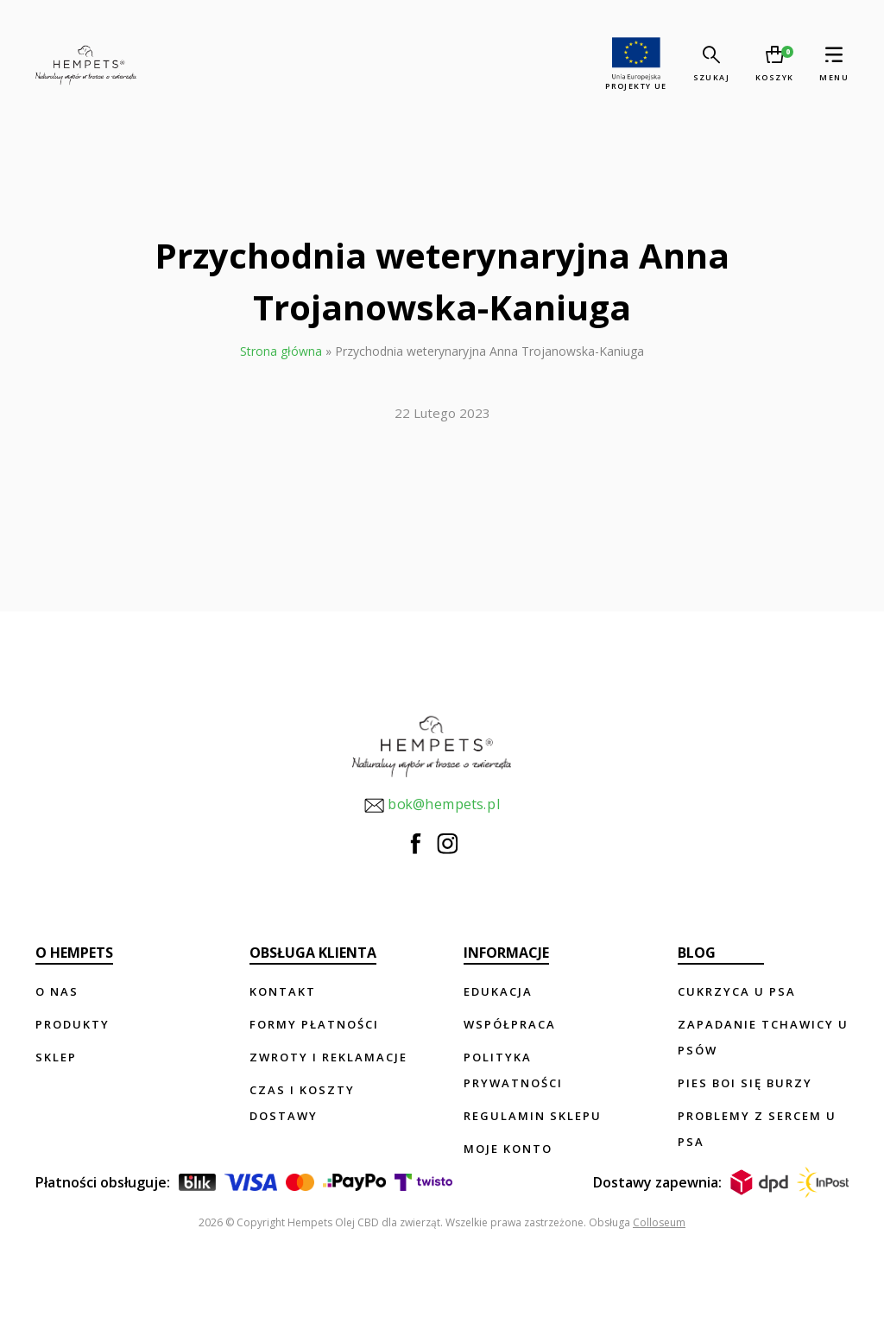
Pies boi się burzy (745, 1083)
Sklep (56, 1057)
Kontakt (282, 991)
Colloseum (659, 1222)
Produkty (72, 1024)
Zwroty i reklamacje (328, 1057)
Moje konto (508, 1148)
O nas (57, 991)
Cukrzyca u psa (737, 991)
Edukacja (498, 991)
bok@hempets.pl (431, 805)
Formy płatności (314, 1024)
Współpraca (510, 1024)
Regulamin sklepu (533, 1116)
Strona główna (281, 351)
